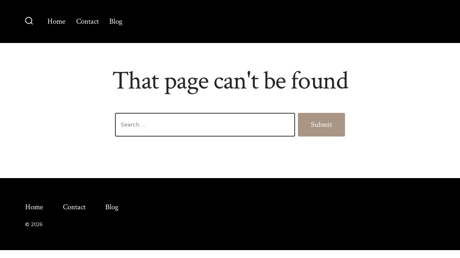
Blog (116, 21)
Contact (87, 21)
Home (56, 21)
